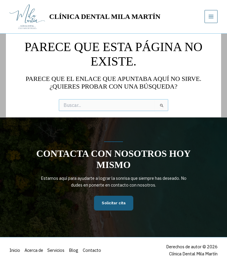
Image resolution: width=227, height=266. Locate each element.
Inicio (14, 250)
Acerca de (34, 250)
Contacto (93, 250)
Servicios (56, 250)
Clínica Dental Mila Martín (104, 16)
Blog (75, 250)
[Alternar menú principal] (211, 16)
